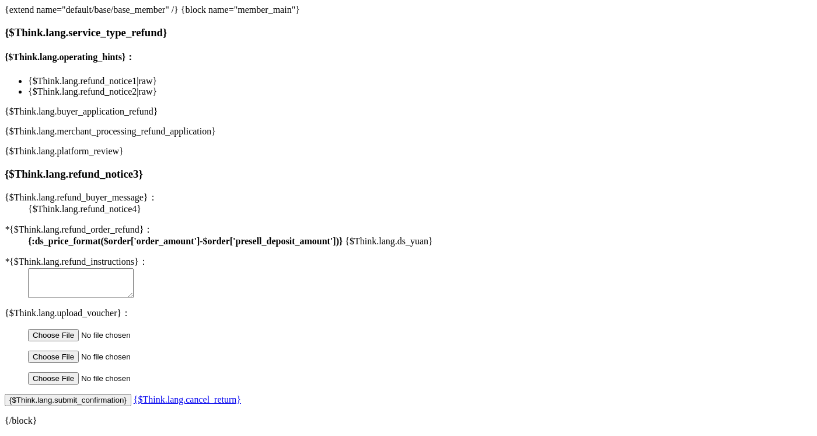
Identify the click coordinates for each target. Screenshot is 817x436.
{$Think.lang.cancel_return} (187, 405)
